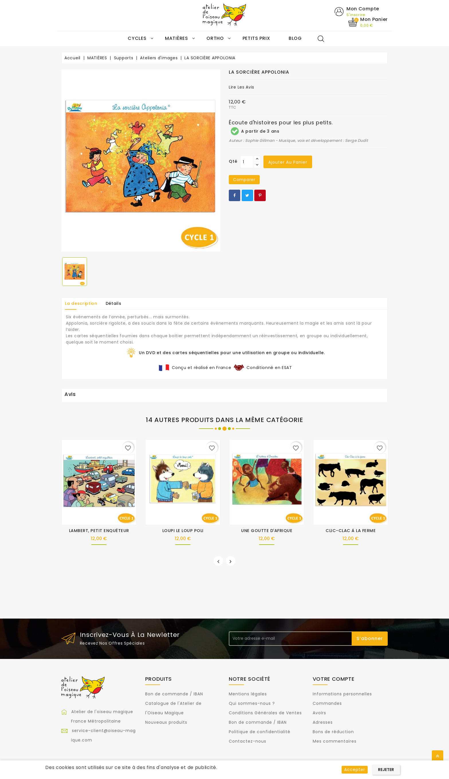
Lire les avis (241, 87)
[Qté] (247, 162)
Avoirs (319, 713)
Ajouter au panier (287, 162)
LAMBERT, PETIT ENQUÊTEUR (99, 530)
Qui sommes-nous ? (252, 704)
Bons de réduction (333, 732)
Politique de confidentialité (259, 732)
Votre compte (334, 678)
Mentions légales (248, 694)
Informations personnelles (342, 694)
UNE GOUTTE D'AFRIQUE (266, 530)
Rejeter (386, 769)
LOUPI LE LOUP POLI (183, 530)
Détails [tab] (113, 303)
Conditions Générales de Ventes (265, 713)
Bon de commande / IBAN (174, 694)
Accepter (354, 769)
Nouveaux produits (166, 722)
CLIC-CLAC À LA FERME (351, 530)
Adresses (323, 722)
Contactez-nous (247, 741)
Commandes (327, 704)
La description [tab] (81, 303)
